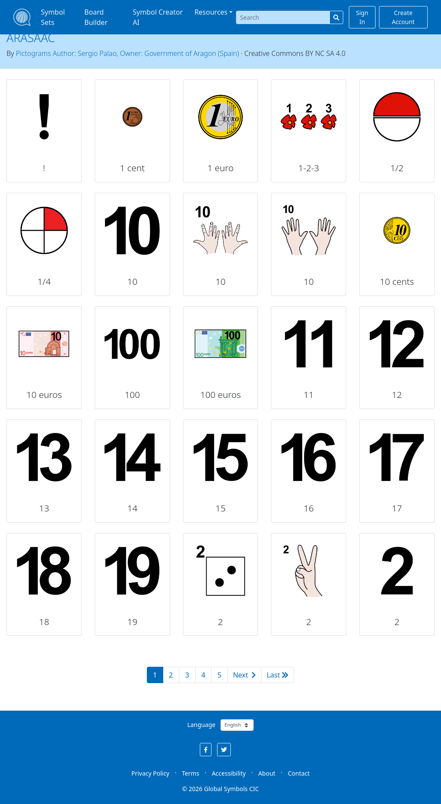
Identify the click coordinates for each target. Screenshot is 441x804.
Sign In (362, 17)
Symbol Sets (53, 17)
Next (244, 675)
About (267, 773)
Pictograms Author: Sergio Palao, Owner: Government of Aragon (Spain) (127, 53)
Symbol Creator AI (158, 17)
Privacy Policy (150, 773)
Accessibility (229, 773)
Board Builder (96, 17)
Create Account (403, 17)
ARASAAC (30, 38)
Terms (190, 773)
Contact (299, 773)
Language (201, 725)
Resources (210, 12)
